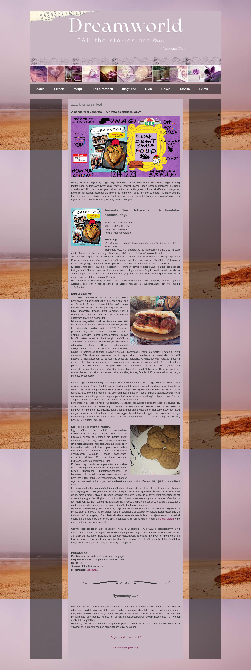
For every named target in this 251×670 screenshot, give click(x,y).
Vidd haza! (92, 569)
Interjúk (78, 89)
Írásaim (184, 89)
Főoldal (40, 89)
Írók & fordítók (102, 89)
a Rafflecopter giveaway (126, 647)
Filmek (59, 89)
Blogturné (129, 89)
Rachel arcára (166, 518)
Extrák (203, 89)
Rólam (165, 89)
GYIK (148, 89)
